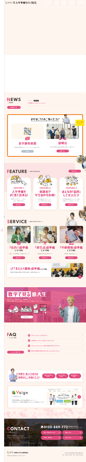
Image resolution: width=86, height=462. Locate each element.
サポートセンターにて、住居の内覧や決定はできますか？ (45, 345)
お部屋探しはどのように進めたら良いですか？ (42, 340)
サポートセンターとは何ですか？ (39, 335)
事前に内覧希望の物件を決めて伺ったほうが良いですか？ (45, 350)
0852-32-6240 (68, 454)
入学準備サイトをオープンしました (37, 103)
